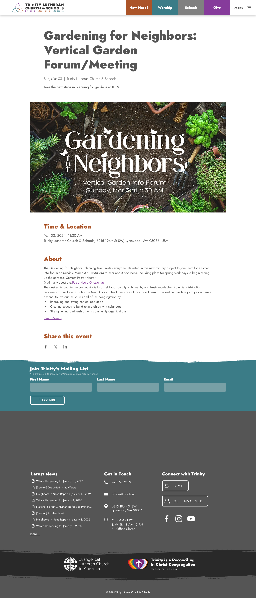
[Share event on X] (55, 346)
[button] (139, 7)
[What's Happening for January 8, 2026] (61, 500)
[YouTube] (191, 518)
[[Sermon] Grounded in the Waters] (61, 487)
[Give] (217, 7)
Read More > (53, 318)
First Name (39, 379)
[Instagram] (178, 518)
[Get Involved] (185, 501)
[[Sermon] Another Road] (61, 513)
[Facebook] (166, 518)
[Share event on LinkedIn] (65, 346)
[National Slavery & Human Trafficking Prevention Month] (61, 506)
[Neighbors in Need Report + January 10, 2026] (61, 494)
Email (168, 379)
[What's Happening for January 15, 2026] (61, 481)
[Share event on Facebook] (46, 346)
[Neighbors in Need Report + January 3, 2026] (61, 519)
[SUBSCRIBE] (47, 400)
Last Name (106, 379)
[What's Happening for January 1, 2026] (61, 526)
